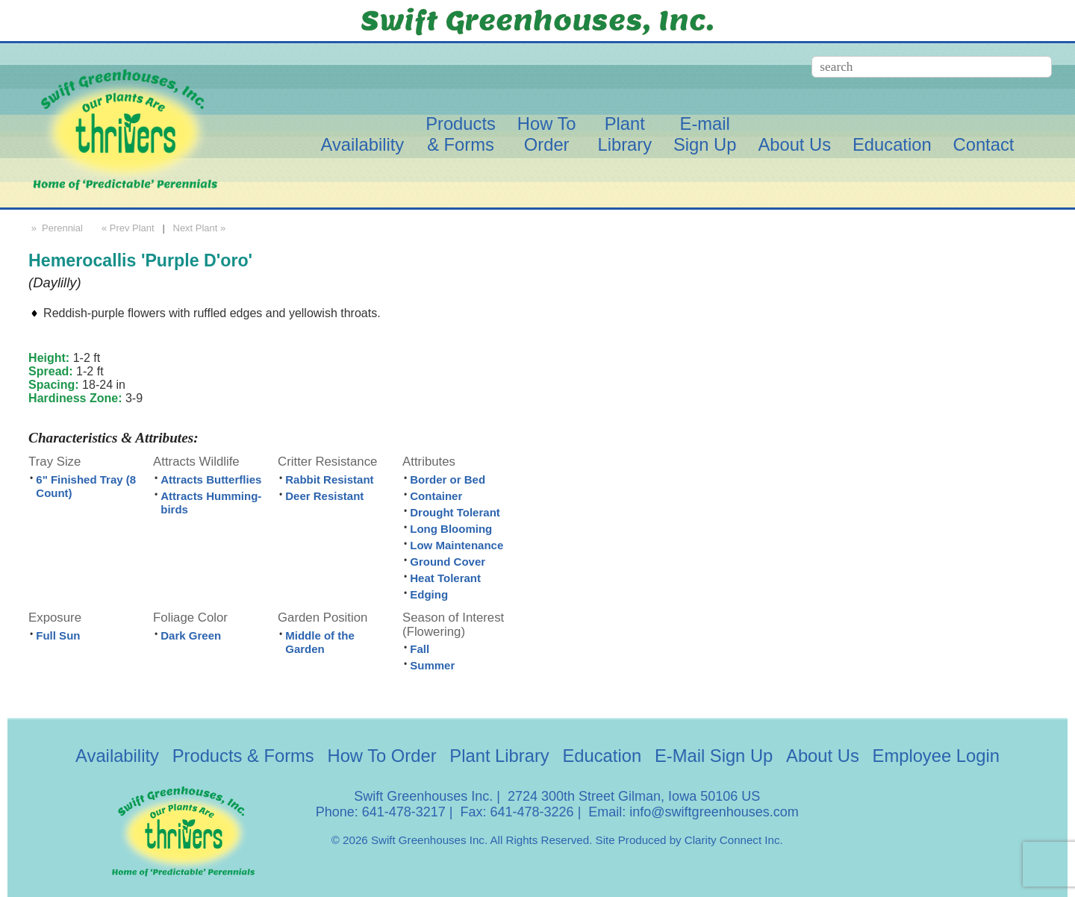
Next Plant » (200, 228)
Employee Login (936, 756)
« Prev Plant (126, 228)
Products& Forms (461, 133)
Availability (362, 144)
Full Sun (58, 635)
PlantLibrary (624, 133)
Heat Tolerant (445, 578)
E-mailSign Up (705, 133)
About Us (794, 144)
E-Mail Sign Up (714, 756)
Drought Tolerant (455, 512)
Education (892, 144)
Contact (984, 144)
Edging (429, 594)
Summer (432, 665)
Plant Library (499, 756)
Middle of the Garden (320, 642)
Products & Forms (243, 756)
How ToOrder (546, 133)
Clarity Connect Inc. (734, 840)
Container (436, 496)
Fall (419, 649)
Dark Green (191, 635)
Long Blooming (451, 528)
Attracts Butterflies (211, 479)
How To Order (382, 756)
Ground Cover (447, 561)
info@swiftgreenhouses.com (713, 811)
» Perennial (55, 228)
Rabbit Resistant (329, 479)
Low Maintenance (456, 545)
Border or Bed (447, 479)
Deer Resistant (324, 496)
